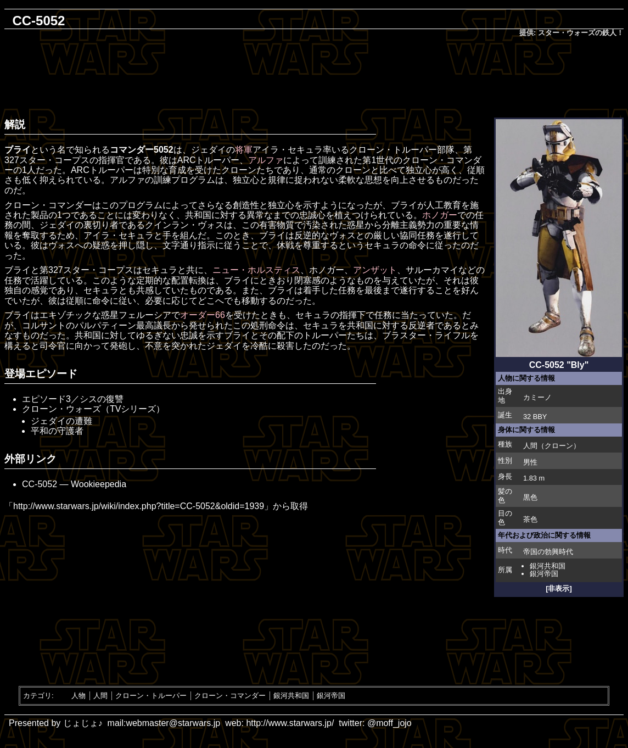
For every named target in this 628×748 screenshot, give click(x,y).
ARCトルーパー (208, 160)
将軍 (244, 149)
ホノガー (439, 215)
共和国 (198, 215)
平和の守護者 (57, 431)
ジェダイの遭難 (61, 421)
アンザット (375, 270)
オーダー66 (202, 315)
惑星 (356, 225)
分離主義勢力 (408, 225)
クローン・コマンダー (230, 695)
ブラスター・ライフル (426, 335)
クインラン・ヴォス (184, 225)
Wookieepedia (98, 484)
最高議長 (153, 325)
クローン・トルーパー (393, 149)
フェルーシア (145, 315)
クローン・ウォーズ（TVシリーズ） (93, 409)
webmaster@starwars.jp (173, 723)
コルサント (44, 325)
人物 (78, 695)
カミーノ (537, 397)
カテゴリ (37, 695)
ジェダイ (208, 149)
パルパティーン (105, 325)
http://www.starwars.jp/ (290, 723)
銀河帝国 (544, 574)
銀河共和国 (547, 566)
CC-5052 (39, 484)
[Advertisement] (314, 74)
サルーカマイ (432, 270)
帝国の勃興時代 (548, 552)
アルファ (265, 160)
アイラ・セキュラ (288, 149)
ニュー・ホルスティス (256, 270)
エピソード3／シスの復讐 (73, 399)
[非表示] (559, 588)
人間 (530, 446)
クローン (559, 446)
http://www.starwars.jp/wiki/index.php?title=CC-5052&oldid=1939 (138, 506)
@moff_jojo (389, 723)
